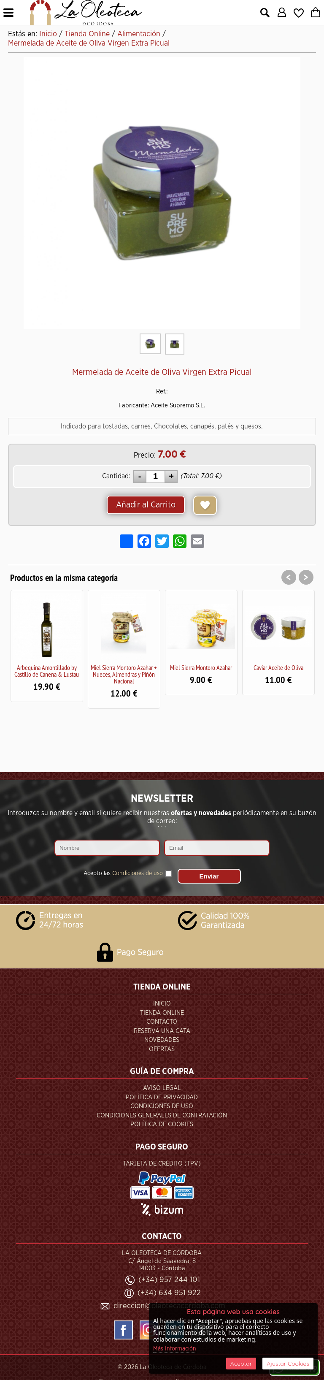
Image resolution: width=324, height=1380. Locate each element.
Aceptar (241, 1363)
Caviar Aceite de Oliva (278, 667)
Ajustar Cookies (288, 1363)
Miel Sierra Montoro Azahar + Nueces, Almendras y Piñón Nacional (124, 674)
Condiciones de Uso (161, 1106)
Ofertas (162, 1049)
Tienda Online (162, 1013)
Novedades (161, 1040)
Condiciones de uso (137, 873)
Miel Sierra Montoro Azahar (201, 667)
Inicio (162, 1003)
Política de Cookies (161, 1124)
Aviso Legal (162, 1088)
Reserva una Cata (162, 1031)
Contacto (161, 1022)
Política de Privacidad (162, 1097)
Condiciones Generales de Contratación (162, 1115)
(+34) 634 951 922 (169, 1293)
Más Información (174, 1349)
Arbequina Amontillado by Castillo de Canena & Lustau (46, 670)
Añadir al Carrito (146, 505)
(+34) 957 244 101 (169, 1280)
